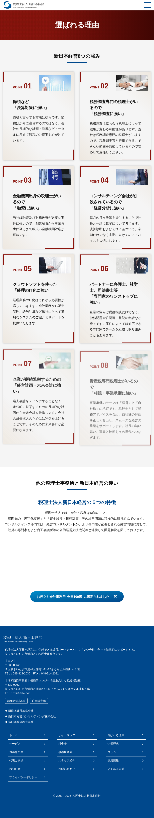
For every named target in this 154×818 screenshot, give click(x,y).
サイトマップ (66, 735)
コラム (111, 752)
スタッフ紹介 (66, 760)
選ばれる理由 (115, 735)
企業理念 (113, 743)
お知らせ (14, 768)
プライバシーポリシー (23, 777)
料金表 (62, 743)
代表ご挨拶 (16, 760)
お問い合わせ (66, 768)
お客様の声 (16, 752)
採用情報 (113, 760)
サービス (14, 743)
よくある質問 (115, 768)
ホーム (13, 735)
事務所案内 (65, 752)
